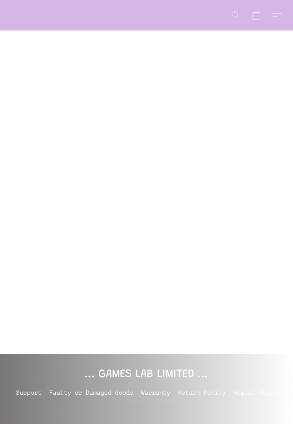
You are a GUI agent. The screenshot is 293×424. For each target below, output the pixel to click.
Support (29, 392)
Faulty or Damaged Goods (91, 392)
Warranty (156, 392)
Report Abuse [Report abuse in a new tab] (255, 392)
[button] (235, 15)
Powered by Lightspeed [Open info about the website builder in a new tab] (147, 407)
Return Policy (201, 392)
